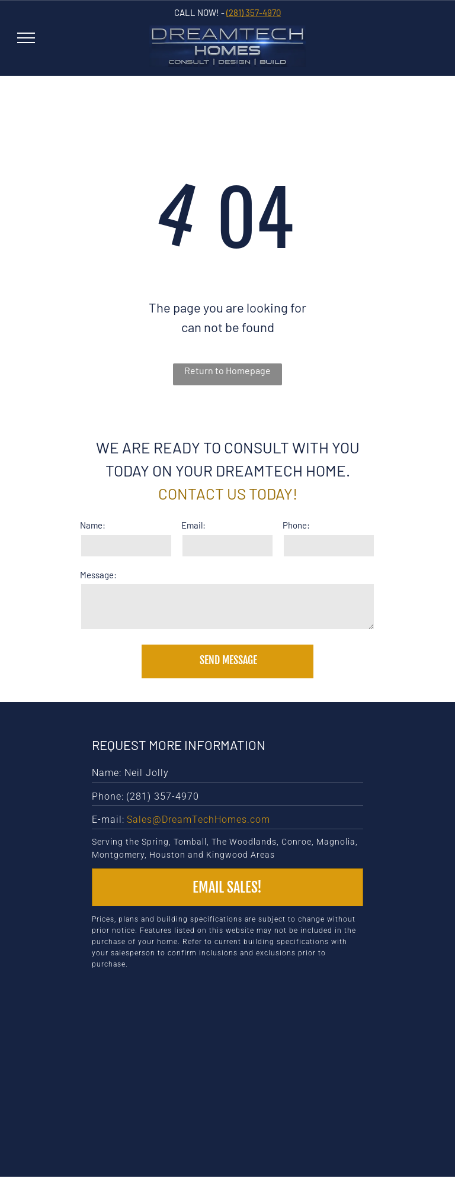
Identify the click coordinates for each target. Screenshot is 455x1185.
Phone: (296, 525)
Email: (193, 525)
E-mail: (108, 819)
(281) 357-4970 (253, 12)
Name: (92, 525)
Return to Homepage (227, 370)
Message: (98, 574)
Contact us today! (227, 493)
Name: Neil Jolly (130, 772)
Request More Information (178, 744)
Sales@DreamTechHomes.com (198, 819)
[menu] (26, 37)
